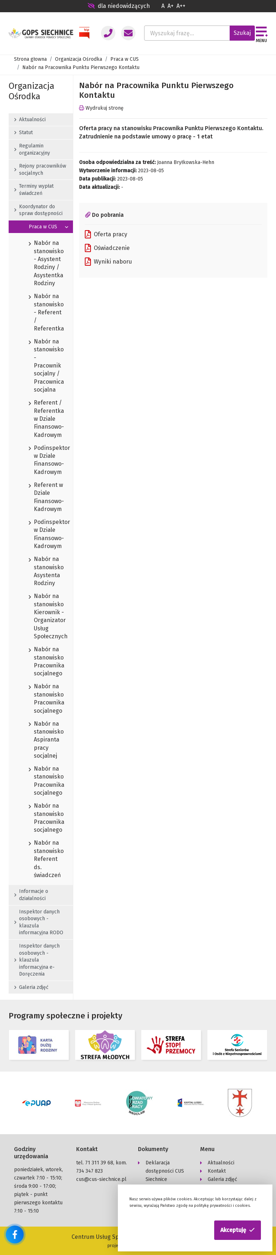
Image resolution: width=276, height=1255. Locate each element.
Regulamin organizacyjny (32, 149)
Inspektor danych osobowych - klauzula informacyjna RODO (38, 922)
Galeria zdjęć (31, 987)
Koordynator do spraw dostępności (38, 210)
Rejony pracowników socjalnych (40, 169)
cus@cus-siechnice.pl (101, 1179)
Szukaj (242, 32)
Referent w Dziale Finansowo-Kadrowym (41, 498)
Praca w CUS (124, 59)
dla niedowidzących (119, 6)
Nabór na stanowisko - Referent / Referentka (41, 313)
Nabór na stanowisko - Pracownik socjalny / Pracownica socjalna (41, 366)
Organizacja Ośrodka (78, 59)
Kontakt (217, 1171)
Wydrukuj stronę (101, 108)
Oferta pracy (106, 234)
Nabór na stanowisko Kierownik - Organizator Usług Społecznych (41, 616)
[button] (237, 1230)
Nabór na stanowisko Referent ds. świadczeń (41, 859)
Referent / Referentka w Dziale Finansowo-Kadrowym (41, 419)
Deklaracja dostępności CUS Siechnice (165, 1171)
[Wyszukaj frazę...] (187, 33)
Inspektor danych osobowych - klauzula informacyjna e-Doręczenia (37, 960)
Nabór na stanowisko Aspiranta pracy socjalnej (41, 740)
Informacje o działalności (31, 895)
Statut (23, 132)
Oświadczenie (107, 248)
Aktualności (30, 120)
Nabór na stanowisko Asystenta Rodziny (41, 572)
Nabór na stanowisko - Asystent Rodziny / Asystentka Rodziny (41, 263)
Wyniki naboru (108, 262)
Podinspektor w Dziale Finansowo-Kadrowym (41, 460)
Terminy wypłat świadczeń (34, 189)
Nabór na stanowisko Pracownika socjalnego (41, 662)
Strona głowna (30, 59)
